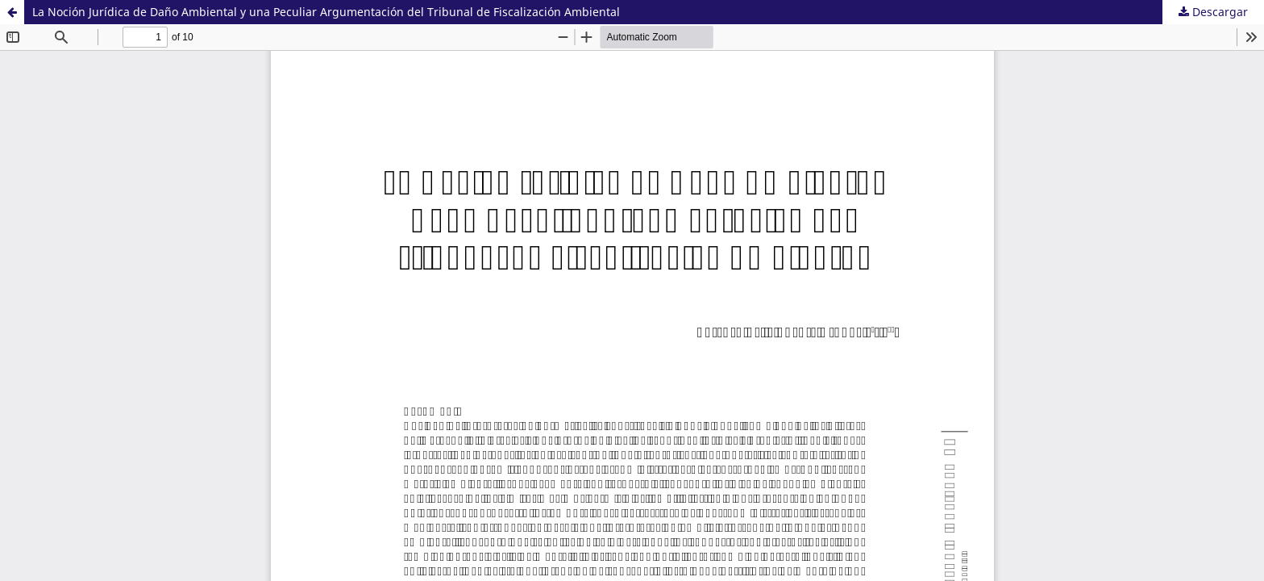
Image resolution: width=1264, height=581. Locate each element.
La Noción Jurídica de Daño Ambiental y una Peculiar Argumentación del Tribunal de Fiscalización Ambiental (326, 11)
